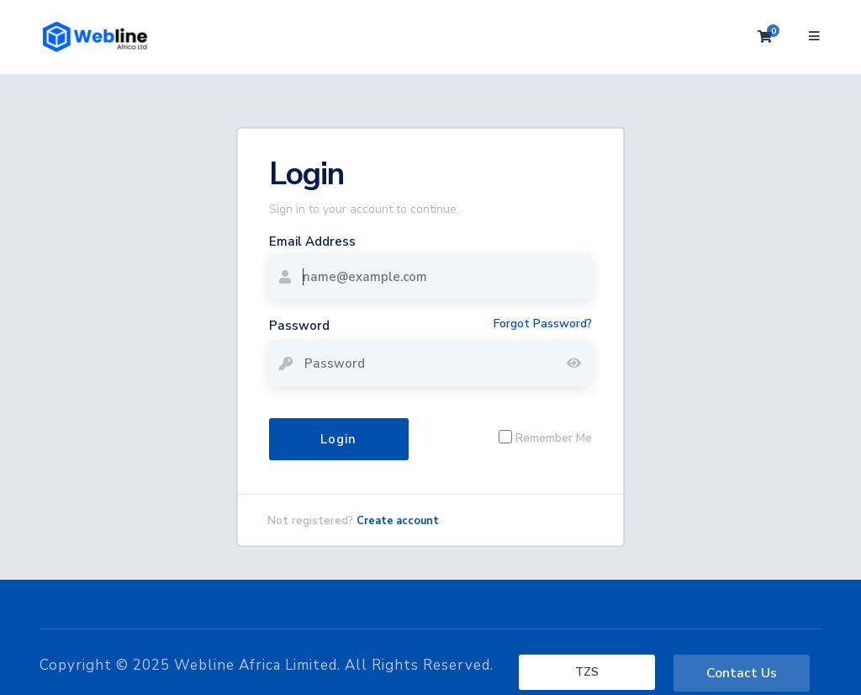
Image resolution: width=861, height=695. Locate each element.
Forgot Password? (543, 324)
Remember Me (553, 437)
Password (299, 325)
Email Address (312, 241)
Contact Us (741, 673)
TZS (587, 672)
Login (338, 439)
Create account (398, 520)
